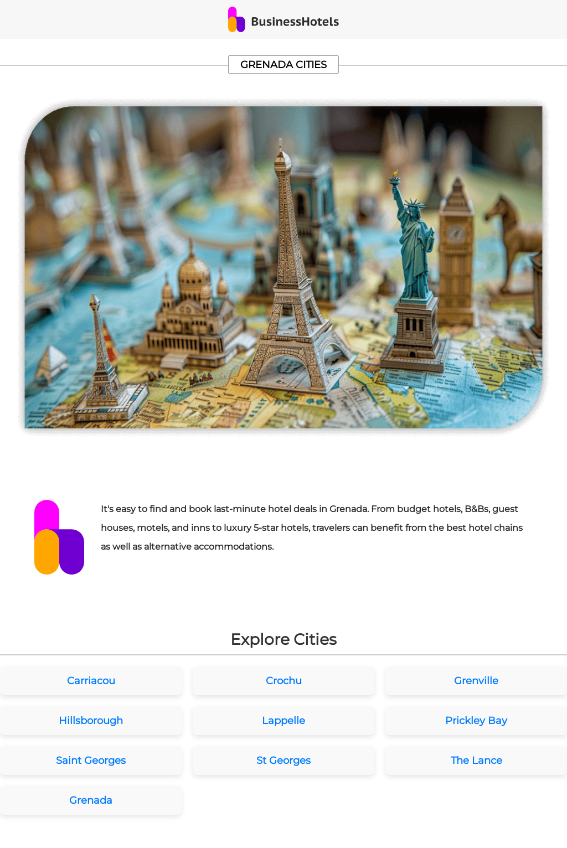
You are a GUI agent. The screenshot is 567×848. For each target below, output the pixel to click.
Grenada (90, 800)
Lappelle (283, 721)
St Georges (283, 760)
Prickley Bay (476, 721)
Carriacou (91, 681)
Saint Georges (91, 760)
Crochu (284, 681)
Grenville (476, 681)
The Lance (476, 760)
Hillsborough (91, 721)
